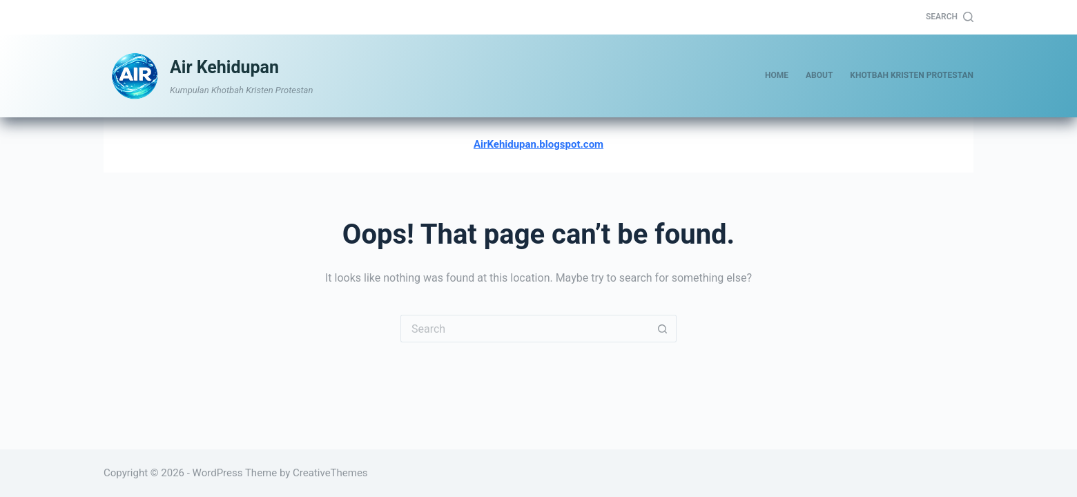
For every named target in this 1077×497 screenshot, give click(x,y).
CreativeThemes (330, 473)
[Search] (949, 17)
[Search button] (663, 328)
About (819, 75)
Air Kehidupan (224, 67)
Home (776, 75)
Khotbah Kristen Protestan (911, 75)
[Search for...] (524, 328)
